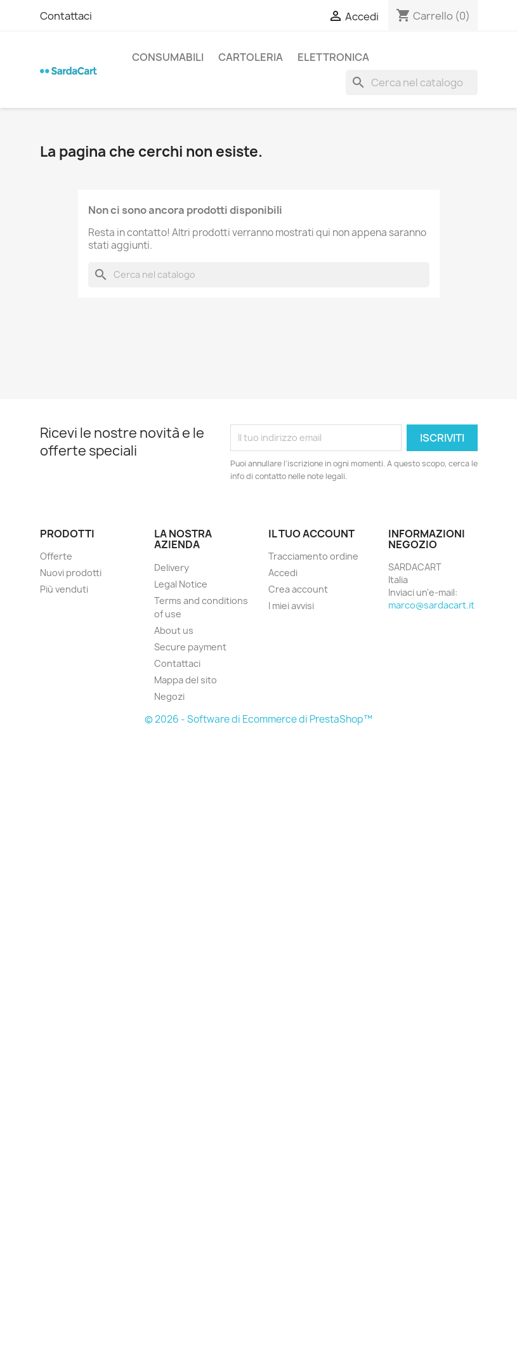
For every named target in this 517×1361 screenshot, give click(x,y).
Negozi (169, 696)
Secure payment (190, 647)
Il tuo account (311, 534)
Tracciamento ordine (313, 556)
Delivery (171, 568)
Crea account (298, 589)
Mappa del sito (185, 680)
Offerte (56, 556)
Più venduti (64, 589)
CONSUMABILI (168, 57)
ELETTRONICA (333, 57)
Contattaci (66, 16)
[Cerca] (412, 82)
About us (173, 630)
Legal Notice (180, 584)
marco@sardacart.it (431, 605)
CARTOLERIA (250, 57)
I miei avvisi (291, 606)
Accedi (283, 573)
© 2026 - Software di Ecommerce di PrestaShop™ (258, 719)
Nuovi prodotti (70, 573)
